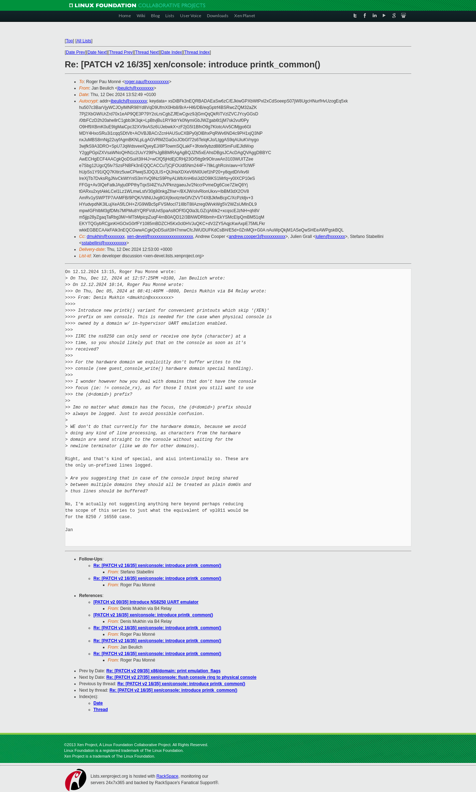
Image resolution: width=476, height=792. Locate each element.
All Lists (83, 40)
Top (69, 40)
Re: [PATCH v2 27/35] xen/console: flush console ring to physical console (181, 677)
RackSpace (167, 776)
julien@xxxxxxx (330, 236)
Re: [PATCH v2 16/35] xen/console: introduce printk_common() (157, 565)
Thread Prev (121, 52)
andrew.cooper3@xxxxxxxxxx (257, 236)
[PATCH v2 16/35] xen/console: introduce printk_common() (153, 614)
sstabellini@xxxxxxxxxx (104, 242)
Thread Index (197, 52)
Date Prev (75, 52)
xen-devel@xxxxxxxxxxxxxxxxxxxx (160, 236)
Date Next (97, 52)
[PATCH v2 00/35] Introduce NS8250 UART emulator (146, 602)
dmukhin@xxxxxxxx (106, 236)
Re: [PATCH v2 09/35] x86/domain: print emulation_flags (164, 670)
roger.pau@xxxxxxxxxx (147, 81)
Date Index (171, 52)
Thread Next (147, 52)
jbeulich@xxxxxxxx (136, 88)
